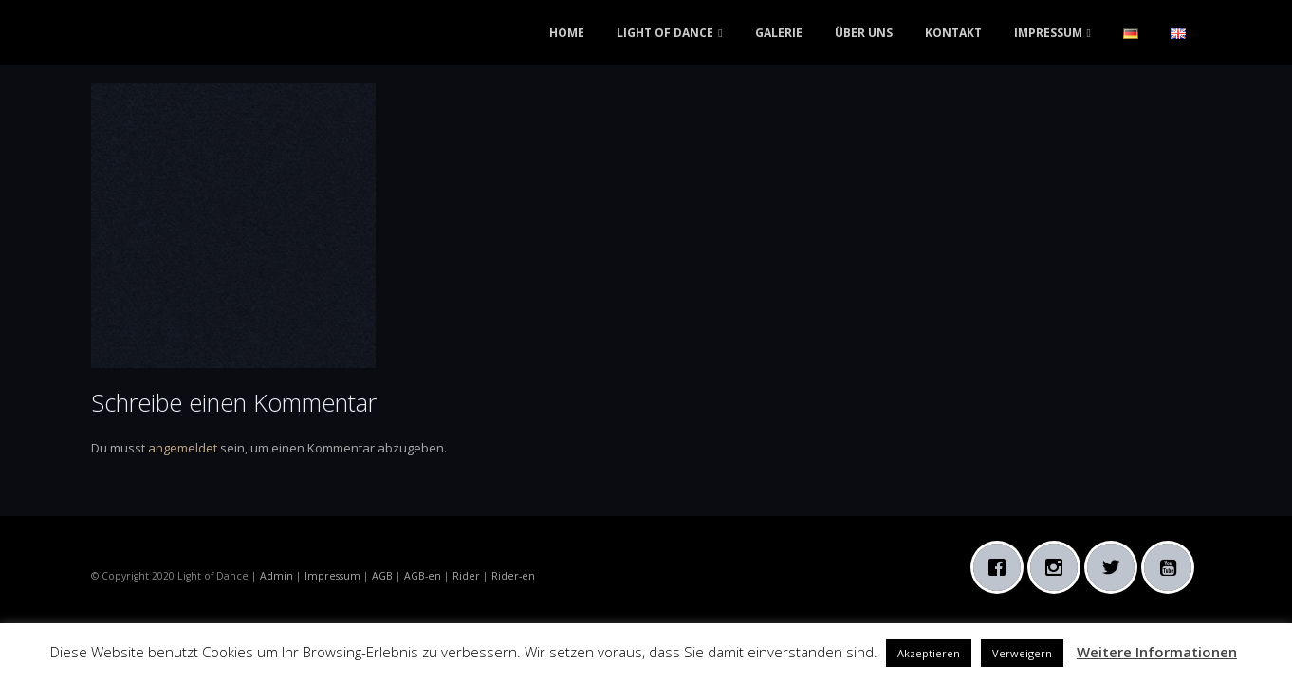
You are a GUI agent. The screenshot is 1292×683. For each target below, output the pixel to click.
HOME (566, 33)
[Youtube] (1172, 567)
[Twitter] (1115, 567)
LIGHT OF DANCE (665, 33)
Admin (276, 575)
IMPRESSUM (1048, 33)
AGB (382, 575)
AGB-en (422, 575)
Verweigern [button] (1022, 653)
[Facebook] (1001, 567)
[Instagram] (1058, 567)
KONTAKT (953, 33)
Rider (466, 575)
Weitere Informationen (1157, 651)
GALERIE (779, 33)
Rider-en (513, 575)
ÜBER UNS (864, 33)
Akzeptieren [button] (928, 653)
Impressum (332, 575)
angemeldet (182, 447)
